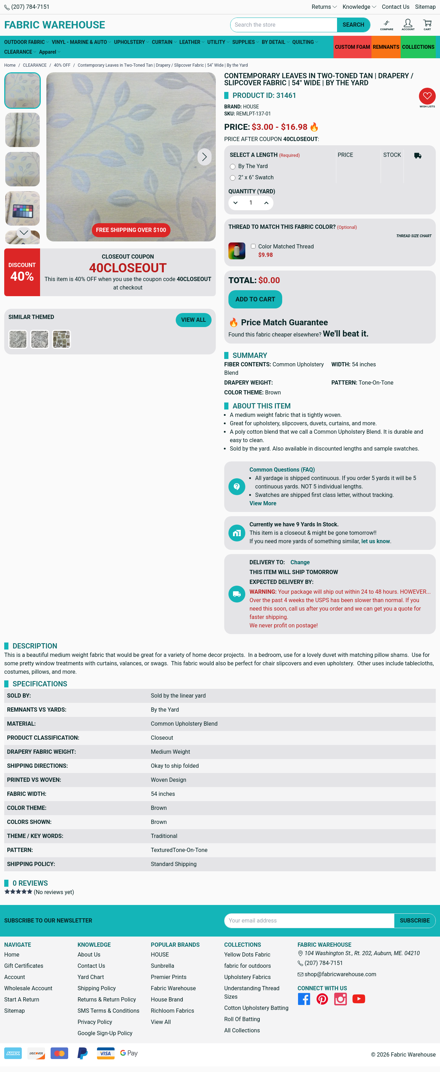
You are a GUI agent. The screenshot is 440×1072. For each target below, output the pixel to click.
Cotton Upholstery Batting (256, 1008)
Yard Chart (91, 977)
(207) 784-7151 (27, 7)
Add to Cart (255, 299)
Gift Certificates (23, 966)
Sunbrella (162, 966)
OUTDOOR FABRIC (26, 42)
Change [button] (300, 562)
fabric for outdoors (247, 966)
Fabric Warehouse (173, 988)
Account (14, 977)
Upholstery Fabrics (247, 977)
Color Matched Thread (286, 246)
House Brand (167, 999)
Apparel (49, 51)
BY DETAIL (276, 42)
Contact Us (396, 7)
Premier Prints (168, 977)
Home (11, 954)
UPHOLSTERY (131, 42)
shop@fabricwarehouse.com (337, 974)
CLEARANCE (20, 51)
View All (193, 320)
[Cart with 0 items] (427, 25)
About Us (89, 954)
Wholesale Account (28, 988)
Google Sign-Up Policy (105, 1033)
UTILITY (218, 42)
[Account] (408, 25)
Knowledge (359, 7)
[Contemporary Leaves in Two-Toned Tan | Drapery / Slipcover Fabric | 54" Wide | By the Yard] (131, 156)
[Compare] (386, 25)
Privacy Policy (95, 1022)
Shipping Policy (97, 988)
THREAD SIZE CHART (414, 236)
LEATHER (192, 42)
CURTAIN (164, 42)
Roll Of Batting (242, 1019)
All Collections (242, 1030)
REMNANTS (386, 47)
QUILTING (305, 42)
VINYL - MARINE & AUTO (81, 42)
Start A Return (21, 999)
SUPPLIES (245, 42)
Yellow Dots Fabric (247, 954)
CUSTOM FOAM (352, 47)
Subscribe (415, 920)
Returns (324, 7)
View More (263, 503)
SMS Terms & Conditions (109, 1010)
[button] (205, 156)
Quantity (251, 191)
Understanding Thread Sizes (251, 992)
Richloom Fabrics (172, 1010)
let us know (375, 541)
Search (353, 24)
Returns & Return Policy (107, 999)
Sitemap (425, 7)
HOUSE (251, 106)
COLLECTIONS (418, 47)
